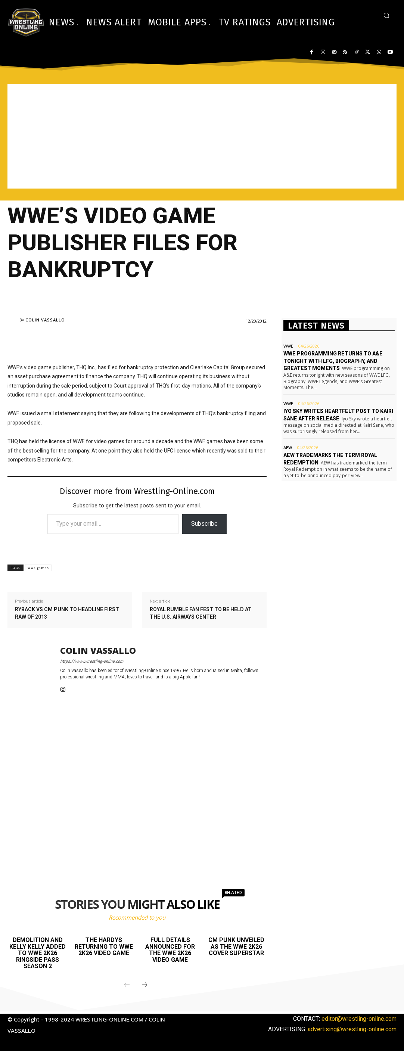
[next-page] (144, 985)
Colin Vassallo (45, 320)
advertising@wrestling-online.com (352, 1029)
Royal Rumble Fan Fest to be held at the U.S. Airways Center (201, 613)
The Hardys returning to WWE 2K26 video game (104, 946)
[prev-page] (126, 985)
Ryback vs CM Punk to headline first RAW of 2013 (67, 613)
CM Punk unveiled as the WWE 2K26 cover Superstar (236, 946)
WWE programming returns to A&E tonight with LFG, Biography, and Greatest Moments (333, 361)
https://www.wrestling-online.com (91, 661)
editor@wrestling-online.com (359, 1018)
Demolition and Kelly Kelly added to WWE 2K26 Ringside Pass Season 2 (37, 953)
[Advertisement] (202, 136)
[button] (386, 15)
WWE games (38, 568)
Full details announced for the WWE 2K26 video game (170, 949)
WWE (288, 346)
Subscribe (204, 523)
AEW (287, 447)
